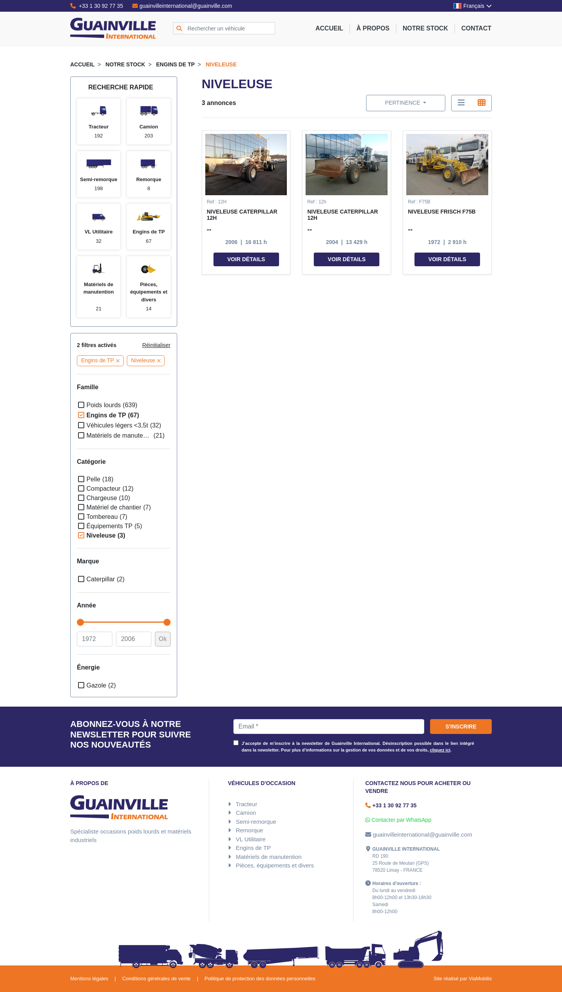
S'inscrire (461, 726)
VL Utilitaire (250, 839)
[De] (94, 639)
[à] (133, 639)
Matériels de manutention (268, 856)
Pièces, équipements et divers (275, 865)
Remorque (249, 830)
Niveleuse (221, 64)
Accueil (329, 28)
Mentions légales (89, 978)
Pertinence (403, 103)
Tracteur (246, 804)
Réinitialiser (156, 345)
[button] (246, 202)
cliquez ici (440, 750)
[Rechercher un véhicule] (230, 28)
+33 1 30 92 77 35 (96, 6)
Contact (476, 28)
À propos (372, 28)
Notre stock (425, 28)
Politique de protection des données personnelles (260, 978)
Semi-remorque (256, 821)
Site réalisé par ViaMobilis (463, 978)
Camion (246, 812)
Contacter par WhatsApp (398, 820)
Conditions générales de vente (156, 978)
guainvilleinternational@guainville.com (182, 6)
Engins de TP (175, 64)
